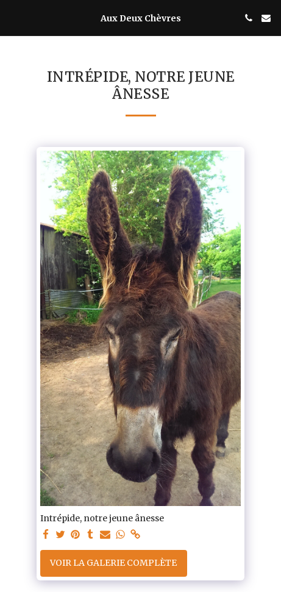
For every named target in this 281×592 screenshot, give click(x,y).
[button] (13, 17)
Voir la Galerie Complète (113, 562)
